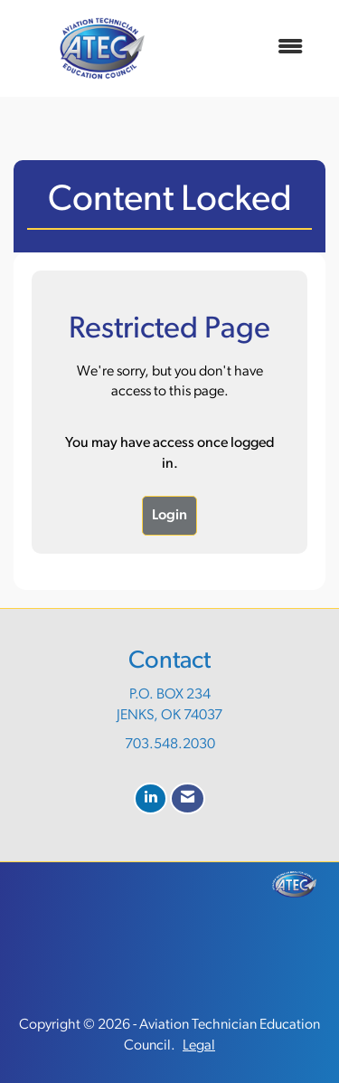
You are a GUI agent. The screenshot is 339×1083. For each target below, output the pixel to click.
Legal (199, 1046)
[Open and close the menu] (253, 48)
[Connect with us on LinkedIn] (150, 798)
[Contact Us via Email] (187, 798)
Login (169, 515)
